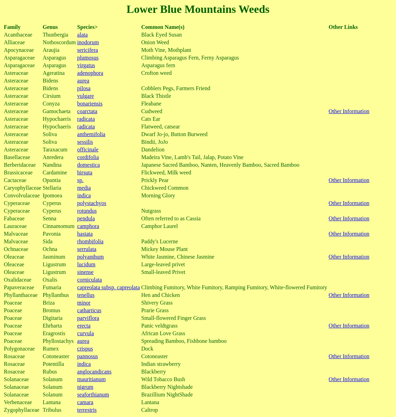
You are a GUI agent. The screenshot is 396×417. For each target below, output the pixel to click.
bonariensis (90, 104)
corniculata (89, 280)
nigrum (85, 387)
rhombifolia (90, 241)
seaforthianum (93, 395)
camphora (88, 226)
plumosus (88, 58)
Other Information (349, 111)
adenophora (90, 73)
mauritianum (91, 379)
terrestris (87, 410)
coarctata (87, 111)
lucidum (86, 264)
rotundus (87, 211)
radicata (86, 119)
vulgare (85, 96)
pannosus (87, 356)
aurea (83, 81)
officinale (88, 149)
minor (84, 303)
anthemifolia (91, 134)
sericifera (87, 50)
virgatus (86, 65)
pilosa (84, 88)
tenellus (86, 295)
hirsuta (85, 172)
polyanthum (90, 257)
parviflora (88, 318)
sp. (80, 180)
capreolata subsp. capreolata (108, 287)
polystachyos (92, 203)
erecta (84, 326)
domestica (88, 165)
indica (84, 195)
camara (85, 402)
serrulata (86, 249)
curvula (85, 333)
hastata (85, 234)
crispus (85, 349)
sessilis (85, 142)
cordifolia (88, 157)
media (84, 188)
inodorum (88, 42)
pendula (86, 218)
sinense (85, 272)
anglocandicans (94, 372)
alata (82, 35)
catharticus (89, 310)
